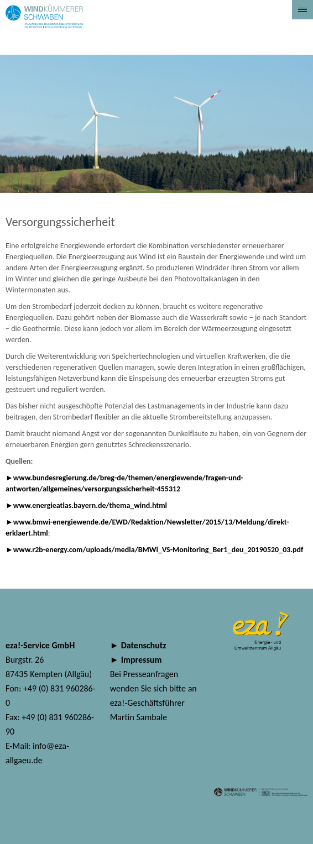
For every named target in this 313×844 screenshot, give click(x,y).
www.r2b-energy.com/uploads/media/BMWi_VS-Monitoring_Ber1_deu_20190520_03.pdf (158, 549)
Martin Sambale (138, 717)
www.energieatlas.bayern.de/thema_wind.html (90, 505)
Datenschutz (143, 645)
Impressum (141, 659)
